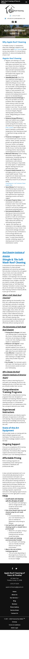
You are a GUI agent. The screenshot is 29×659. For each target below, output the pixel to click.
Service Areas (14, 610)
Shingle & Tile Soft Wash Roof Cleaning (13, 261)
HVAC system (9, 127)
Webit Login (14, 628)
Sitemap (14, 622)
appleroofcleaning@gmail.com (16, 18)
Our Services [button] (14, 598)
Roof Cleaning (18, 49)
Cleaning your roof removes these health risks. (15, 184)
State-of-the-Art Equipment (10, 429)
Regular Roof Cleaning (11, 58)
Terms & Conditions (14, 625)
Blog (14, 601)
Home (14, 591)
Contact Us (14, 613)
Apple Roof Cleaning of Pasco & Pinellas (10, 2)
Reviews (14, 604)
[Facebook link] (12, 568)
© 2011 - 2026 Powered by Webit (14, 619)
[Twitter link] (16, 568)
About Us (14, 595)
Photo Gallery (14, 607)
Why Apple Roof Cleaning (14, 42)
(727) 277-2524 (16, 15)
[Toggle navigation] (26, 2)
